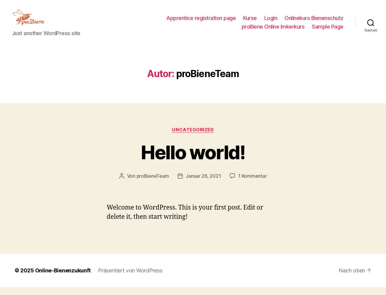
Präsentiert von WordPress (130, 278)
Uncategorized (193, 137)
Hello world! (193, 160)
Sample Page (327, 30)
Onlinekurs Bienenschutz (314, 22)
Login (270, 22)
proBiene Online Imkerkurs (273, 30)
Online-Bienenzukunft (63, 278)
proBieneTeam (153, 184)
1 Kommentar (252, 184)
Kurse (250, 22)
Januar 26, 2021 (203, 184)
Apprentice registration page (201, 22)
